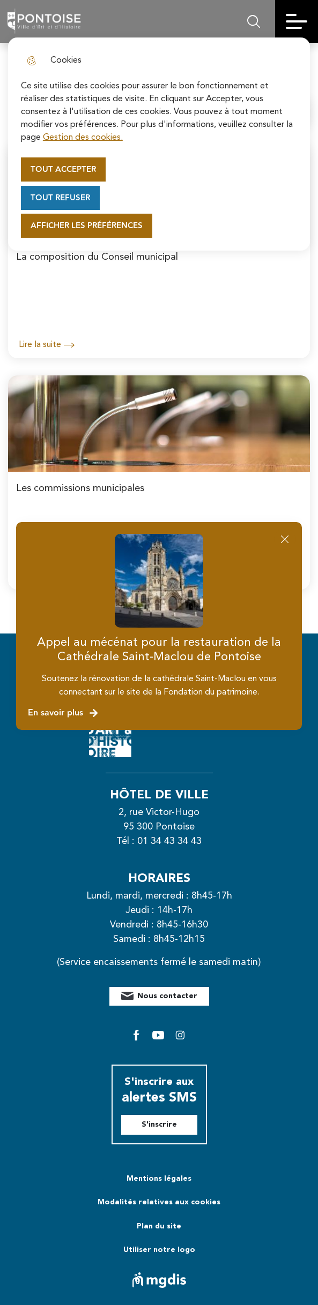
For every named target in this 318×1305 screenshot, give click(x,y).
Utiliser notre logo (159, 1250)
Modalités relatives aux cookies (159, 1202)
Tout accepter (63, 169)
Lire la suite (47, 345)
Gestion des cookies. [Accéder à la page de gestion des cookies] (83, 137)
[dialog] (159, 144)
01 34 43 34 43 (169, 841)
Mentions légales (159, 1178)
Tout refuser (60, 198)
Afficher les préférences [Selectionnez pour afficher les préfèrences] (87, 226)
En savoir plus (63, 713)
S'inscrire (159, 1124)
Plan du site (159, 1226)
